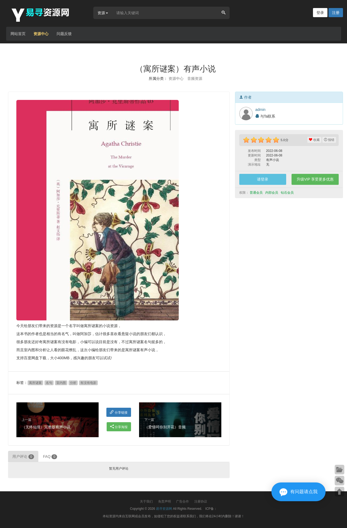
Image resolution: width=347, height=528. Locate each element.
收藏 (314, 140)
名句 (49, 383)
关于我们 (146, 501)
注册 (335, 12)
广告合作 (182, 501)
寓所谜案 (35, 383)
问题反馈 (64, 34)
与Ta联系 (265, 116)
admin (260, 109)
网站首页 (17, 34)
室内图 (61, 383)
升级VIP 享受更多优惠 (315, 179)
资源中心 (40, 34)
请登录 (262, 179)
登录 (320, 12)
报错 (329, 140)
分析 (73, 383)
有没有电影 (88, 383)
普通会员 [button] (256, 192)
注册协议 (200, 501)
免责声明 (164, 501)
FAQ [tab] (50, 456)
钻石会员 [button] (287, 192)
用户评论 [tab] (23, 456)
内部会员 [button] (272, 192)
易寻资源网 (164, 509)
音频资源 (194, 78)
